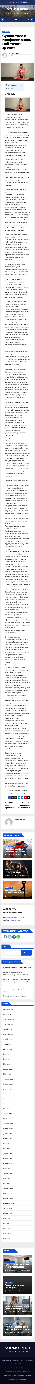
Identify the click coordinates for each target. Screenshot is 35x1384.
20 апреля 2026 (12, 1270)
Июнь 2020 (7, 1178)
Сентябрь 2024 (8, 1099)
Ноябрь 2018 (8, 1193)
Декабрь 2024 (8, 1089)
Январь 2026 (8, 1024)
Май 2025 (6, 1064)
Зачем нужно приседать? (10, 805)
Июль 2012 (7, 1238)
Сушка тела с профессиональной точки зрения (16, 42)
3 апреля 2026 (12, 1311)
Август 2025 (7, 1049)
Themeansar (17, 1363)
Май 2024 (6, 1109)
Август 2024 (7, 1104)
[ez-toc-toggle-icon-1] (20, 86)
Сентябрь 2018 (8, 1203)
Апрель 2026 (8, 1009)
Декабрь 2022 (8, 1154)
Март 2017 (7, 1228)
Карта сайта (26, 1371)
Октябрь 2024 (8, 1094)
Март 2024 (7, 1119)
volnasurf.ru (16, 53)
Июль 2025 (7, 1054)
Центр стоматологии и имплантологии (17, 968)
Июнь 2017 (7, 1218)
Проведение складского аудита (14, 996)
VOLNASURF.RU (17, 9)
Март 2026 (7, 1014)
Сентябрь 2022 (8, 1164)
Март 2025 (7, 1074)
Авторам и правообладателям (13, 1371)
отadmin (10, 89)
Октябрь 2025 (8, 1039)
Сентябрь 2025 (8, 1044)
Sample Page (20, 1367)
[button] (28, 19)
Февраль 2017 (8, 1233)
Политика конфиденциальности (22, 1375)
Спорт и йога (6, 31)
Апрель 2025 (8, 1069)
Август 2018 (7, 1208)
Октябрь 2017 (8, 1213)
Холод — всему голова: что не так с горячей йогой (16, 892)
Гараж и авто (8, 1282)
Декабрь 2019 (8, 1188)
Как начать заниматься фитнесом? (24, 805)
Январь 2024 (8, 1129)
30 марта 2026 (12, 1332)
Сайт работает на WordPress (11, 1360)
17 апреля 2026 (12, 1291)
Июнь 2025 (7, 1059)
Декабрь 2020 (8, 1174)
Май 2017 (6, 1223)
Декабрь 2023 (8, 1134)
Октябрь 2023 (8, 1139)
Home (13, 1367)
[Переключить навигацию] (15, 19)
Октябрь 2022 (8, 1159)
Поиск (6, 946)
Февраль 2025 (8, 1079)
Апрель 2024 (8, 1114)
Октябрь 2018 (8, 1198)
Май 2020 (7, 1183)
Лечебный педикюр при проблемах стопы (17, 1327)
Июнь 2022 (7, 1169)
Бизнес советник (10, 1262)
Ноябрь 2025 (8, 1034)
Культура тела (13, 872)
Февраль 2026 (8, 1019)
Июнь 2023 (7, 1144)
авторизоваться (17, 920)
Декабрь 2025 (8, 1029)
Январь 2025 (8, 1084)
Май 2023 (6, 1149)
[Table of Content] (20, 85)
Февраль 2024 (8, 1124)
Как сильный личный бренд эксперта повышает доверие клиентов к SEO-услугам (16, 982)
